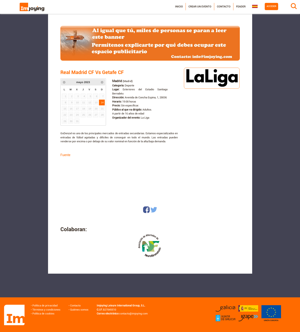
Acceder (270, 6)
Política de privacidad (44, 305)
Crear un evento (199, 6)
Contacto (223, 6)
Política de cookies (43, 313)
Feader (240, 6)
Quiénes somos (79, 309)
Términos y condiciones (46, 309)
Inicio (178, 6)
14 (102, 102)
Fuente (65, 155)
